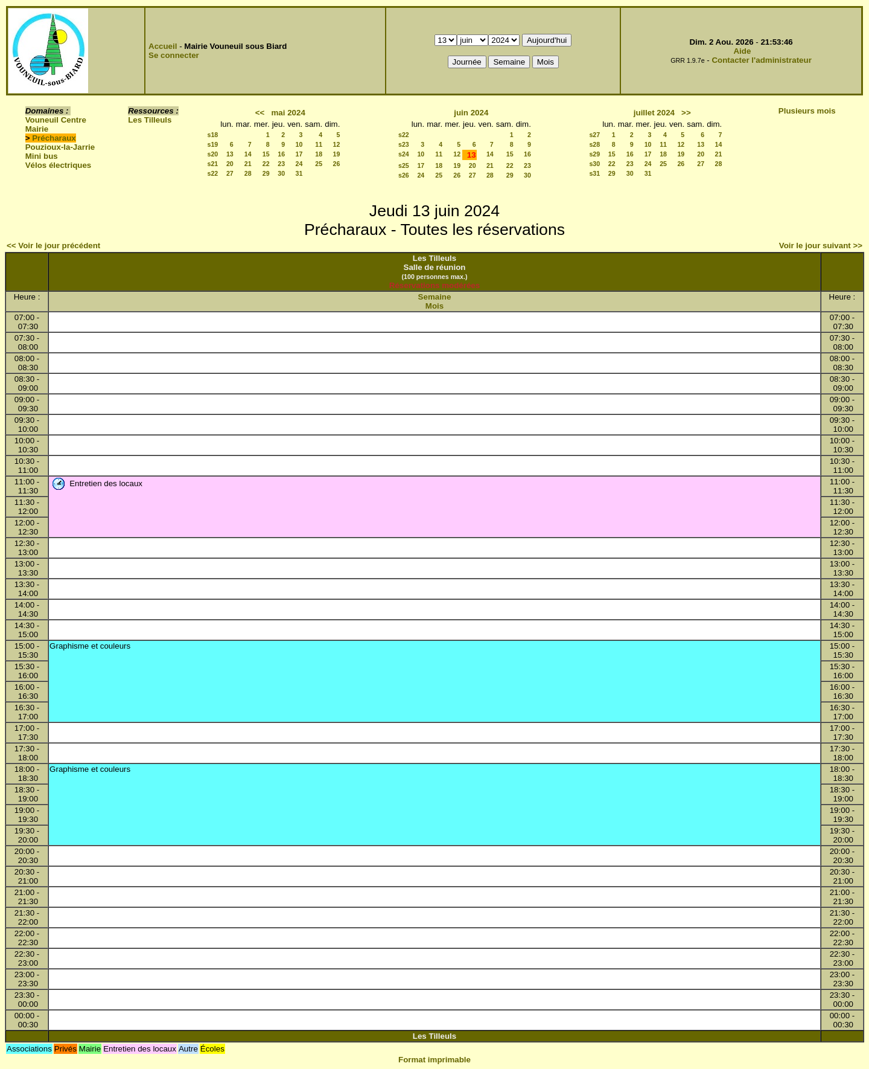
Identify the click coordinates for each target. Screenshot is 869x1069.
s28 (594, 144)
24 (298, 163)
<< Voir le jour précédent (53, 245)
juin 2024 (471, 112)
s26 (403, 175)
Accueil (162, 46)
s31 (594, 173)
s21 (213, 163)
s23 (403, 144)
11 (318, 144)
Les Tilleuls (149, 119)
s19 (213, 144)
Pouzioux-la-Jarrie (60, 147)
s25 (403, 165)
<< (260, 112)
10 (298, 144)
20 (230, 163)
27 (230, 173)
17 (298, 154)
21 (248, 163)
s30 (594, 163)
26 (336, 163)
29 (266, 173)
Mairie (37, 128)
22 (266, 163)
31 (298, 173)
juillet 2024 (654, 112)
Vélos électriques (58, 165)
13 (230, 154)
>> (686, 112)
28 (248, 173)
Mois (434, 305)
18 (318, 154)
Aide (742, 51)
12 (336, 144)
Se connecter (173, 55)
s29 (594, 154)
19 (336, 154)
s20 (213, 154)
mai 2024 (288, 112)
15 (266, 154)
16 (281, 154)
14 (248, 154)
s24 (403, 154)
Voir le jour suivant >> (820, 245)
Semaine (434, 296)
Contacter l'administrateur (761, 60)
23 (281, 163)
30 (281, 173)
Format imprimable (434, 1059)
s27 (594, 134)
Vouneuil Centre (55, 119)
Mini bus (41, 156)
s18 (213, 134)
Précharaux (54, 138)
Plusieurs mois (807, 110)
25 (318, 163)
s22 (213, 173)
